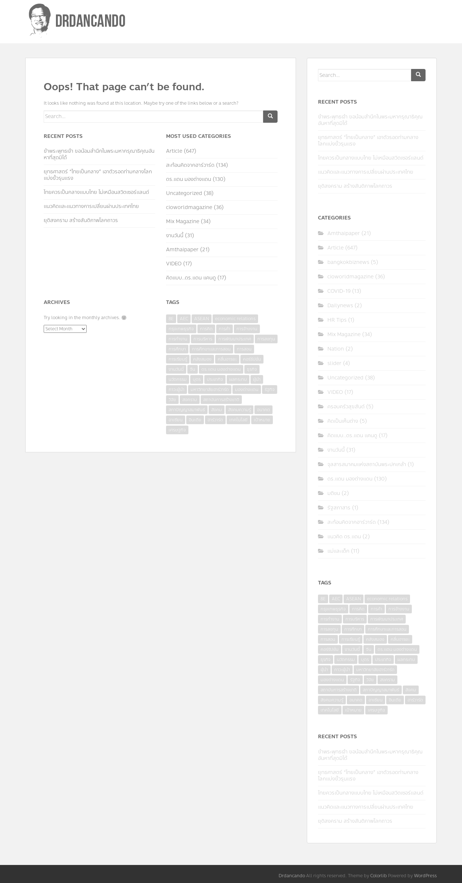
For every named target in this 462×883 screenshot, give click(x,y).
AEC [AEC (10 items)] (184, 319)
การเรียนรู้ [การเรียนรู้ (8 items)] (178, 359)
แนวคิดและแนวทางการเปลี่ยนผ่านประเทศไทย (91, 206)
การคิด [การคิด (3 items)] (206, 329)
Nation (335, 349)
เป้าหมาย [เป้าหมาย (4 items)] (262, 420)
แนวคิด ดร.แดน (344, 536)
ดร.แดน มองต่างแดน (188, 179)
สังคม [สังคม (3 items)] (216, 409)
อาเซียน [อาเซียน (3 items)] (176, 420)
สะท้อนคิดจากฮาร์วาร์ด (190, 165)
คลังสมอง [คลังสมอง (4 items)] (202, 359)
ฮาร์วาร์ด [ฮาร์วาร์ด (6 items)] (215, 420)
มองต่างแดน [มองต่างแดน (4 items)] (246, 389)
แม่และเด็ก (338, 551)
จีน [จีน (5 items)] (192, 369)
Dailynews (340, 305)
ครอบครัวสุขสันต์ (346, 406)
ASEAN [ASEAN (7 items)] (201, 319)
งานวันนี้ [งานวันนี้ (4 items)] (176, 369)
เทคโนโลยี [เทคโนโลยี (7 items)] (238, 420)
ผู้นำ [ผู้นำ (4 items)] (257, 379)
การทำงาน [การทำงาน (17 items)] (178, 339)
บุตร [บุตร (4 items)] (197, 379)
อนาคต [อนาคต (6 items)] (263, 409)
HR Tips (336, 320)
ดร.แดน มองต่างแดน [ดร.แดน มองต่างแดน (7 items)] (221, 369)
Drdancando (292, 876)
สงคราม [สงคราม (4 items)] (189, 399)
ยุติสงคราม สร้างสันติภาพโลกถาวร (81, 220)
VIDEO (174, 263)
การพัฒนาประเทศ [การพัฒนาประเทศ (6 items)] (234, 339)
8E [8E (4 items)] (171, 319)
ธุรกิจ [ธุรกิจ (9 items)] (252, 369)
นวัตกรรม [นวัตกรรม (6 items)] (178, 379)
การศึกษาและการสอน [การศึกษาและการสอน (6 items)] (211, 349)
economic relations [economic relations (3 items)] (235, 319)
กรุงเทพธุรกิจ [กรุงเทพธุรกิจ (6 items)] (181, 329)
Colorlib (378, 876)
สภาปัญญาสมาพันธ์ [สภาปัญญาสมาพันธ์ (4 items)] (187, 409)
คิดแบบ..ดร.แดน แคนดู (191, 278)
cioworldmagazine (189, 207)
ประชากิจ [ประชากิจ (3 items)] (215, 379)
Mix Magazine (182, 221)
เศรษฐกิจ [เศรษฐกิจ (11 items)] (177, 430)
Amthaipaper (182, 249)
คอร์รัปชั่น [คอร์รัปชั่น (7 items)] (252, 359)
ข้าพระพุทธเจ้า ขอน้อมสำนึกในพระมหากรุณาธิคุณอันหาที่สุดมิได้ (99, 154)
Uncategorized (184, 193)
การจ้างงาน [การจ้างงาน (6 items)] (246, 329)
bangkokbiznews (348, 262)
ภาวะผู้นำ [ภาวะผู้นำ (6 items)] (176, 389)
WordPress (425, 876)
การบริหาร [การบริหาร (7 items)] (202, 339)
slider (334, 363)
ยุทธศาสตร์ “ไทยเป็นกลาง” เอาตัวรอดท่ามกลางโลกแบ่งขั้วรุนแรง (98, 175)
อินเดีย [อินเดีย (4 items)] (195, 420)
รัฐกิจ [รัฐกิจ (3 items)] (270, 389)
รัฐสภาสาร (338, 508)
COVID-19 (338, 291)
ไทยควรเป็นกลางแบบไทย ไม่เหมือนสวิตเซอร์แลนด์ (96, 192)
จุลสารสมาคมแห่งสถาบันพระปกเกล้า (366, 464)
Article (174, 151)
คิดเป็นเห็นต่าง (342, 421)
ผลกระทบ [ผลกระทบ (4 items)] (238, 379)
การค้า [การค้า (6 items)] (224, 329)
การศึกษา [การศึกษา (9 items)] (177, 349)
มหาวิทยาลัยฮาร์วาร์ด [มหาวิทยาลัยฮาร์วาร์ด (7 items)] (210, 389)
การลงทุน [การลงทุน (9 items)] (266, 339)
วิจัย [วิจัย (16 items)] (172, 399)
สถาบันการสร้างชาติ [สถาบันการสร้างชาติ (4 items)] (221, 399)
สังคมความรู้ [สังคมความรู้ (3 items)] (239, 409)
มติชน (333, 493)
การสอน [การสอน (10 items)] (244, 349)
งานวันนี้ (174, 235)
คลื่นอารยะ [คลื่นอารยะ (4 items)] (227, 359)
